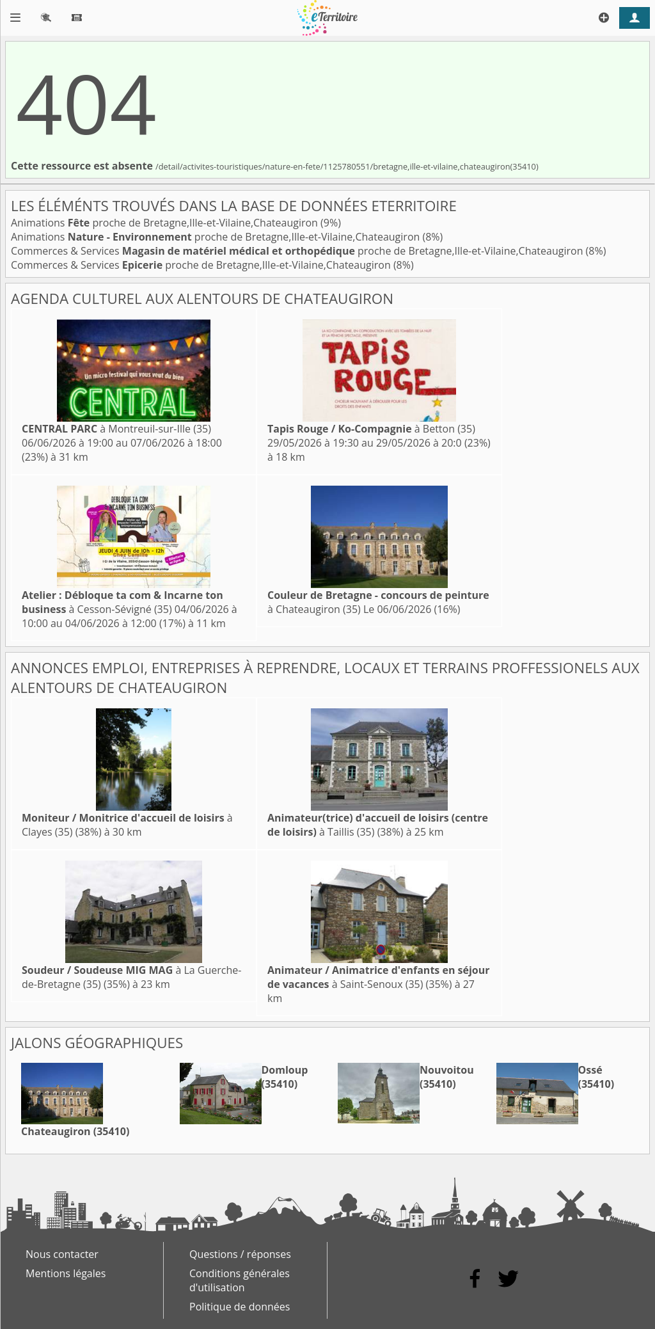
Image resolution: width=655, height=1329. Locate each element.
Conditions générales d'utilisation (239, 1280)
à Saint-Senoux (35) (378, 977)
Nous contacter (62, 1254)
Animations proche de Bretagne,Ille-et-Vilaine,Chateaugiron (165, 223)
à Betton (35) (371, 429)
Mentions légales (66, 1273)
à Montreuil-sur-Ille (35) (116, 429)
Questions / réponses (240, 1254)
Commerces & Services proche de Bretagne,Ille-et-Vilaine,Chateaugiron (298, 251)
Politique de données (239, 1307)
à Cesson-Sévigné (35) (122, 602)
